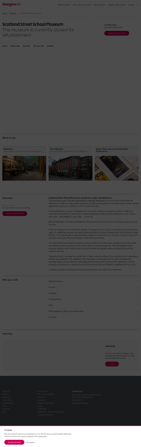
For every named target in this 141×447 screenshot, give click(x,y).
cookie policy (42, 436)
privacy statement (27, 436)
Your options (30, 442)
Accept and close (14, 442)
